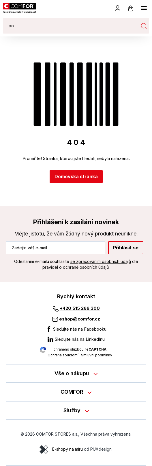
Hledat (143, 26)
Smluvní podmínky (96, 355)
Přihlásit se (125, 248)
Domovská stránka (76, 176)
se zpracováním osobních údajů (100, 261)
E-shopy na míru (67, 449)
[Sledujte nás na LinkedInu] (76, 339)
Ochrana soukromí (63, 355)
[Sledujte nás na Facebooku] (76, 329)
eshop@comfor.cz (79, 319)
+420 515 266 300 (80, 308)
